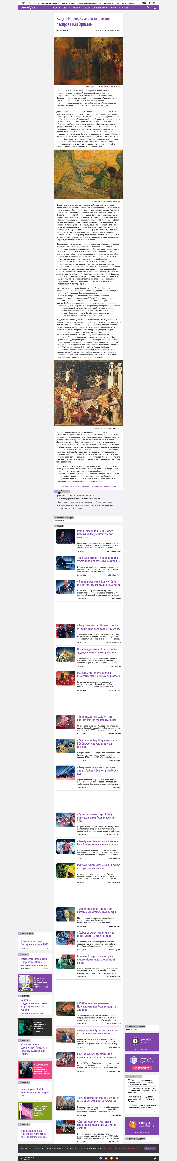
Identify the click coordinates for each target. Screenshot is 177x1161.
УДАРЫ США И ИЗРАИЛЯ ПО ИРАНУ (32, 1013)
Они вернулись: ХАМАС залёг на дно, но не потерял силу (35, 1092)
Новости (55, 7)
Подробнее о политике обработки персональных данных (121, 1148)
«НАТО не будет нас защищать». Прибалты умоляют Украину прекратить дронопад (97, 1006)
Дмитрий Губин (115, 734)
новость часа (27, 933)
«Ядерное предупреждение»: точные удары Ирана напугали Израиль (34, 1004)
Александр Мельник (113, 977)
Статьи (66, 7)
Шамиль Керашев (114, 858)
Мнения (77, 7)
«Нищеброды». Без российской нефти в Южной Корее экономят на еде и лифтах (97, 842)
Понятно (150, 1148)
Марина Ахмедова (114, 551)
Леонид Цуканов (114, 575)
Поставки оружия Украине (115, 3)
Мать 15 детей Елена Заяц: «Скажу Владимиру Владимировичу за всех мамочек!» (95, 534)
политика (26, 996)
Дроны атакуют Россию (48, 3)
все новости (25, 948)
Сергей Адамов (115, 950)
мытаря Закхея (98, 259)
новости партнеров (65, 517)
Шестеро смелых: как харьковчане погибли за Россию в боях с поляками (96, 1055)
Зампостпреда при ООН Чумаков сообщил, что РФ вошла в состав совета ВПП (42, 1110)
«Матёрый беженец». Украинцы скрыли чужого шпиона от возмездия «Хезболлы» (98, 559)
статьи (60, 526)
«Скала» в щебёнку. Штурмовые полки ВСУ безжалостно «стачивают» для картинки (97, 743)
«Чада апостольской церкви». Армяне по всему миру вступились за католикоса (98, 1099)
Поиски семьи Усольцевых (89, 3)
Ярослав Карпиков (114, 1071)
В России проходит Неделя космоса (70, 508)
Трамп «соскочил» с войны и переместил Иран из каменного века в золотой (35, 962)
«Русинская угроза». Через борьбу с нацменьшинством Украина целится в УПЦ (96, 817)
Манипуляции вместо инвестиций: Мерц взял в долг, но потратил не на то (34, 1133)
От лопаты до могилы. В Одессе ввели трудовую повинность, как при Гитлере (97, 650)
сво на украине (135, 1076)
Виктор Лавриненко (113, 642)
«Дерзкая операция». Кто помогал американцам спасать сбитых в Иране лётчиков (96, 1124)
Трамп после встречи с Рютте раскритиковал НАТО (34, 942)
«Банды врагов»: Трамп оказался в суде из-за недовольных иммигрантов (97, 1031)
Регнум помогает (119, 7)
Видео (87, 7)
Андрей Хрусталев (114, 835)
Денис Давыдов (115, 761)
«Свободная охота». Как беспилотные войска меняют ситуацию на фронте (96, 934)
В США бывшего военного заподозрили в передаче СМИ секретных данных (42, 1069)
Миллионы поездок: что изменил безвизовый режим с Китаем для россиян (98, 674)
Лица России (100, 7)
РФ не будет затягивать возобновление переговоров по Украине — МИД (41, 982)
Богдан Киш (116, 788)
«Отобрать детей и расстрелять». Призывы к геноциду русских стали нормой (34, 1049)
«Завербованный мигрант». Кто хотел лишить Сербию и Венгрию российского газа (97, 770)
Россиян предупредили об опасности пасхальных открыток (41, 1026)
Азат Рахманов (115, 690)
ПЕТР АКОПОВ (25, 969)
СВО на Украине (68, 3)
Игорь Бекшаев (62, 30)
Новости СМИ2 (60, 521)
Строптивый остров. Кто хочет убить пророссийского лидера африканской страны (96, 959)
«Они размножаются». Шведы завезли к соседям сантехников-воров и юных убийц (98, 627)
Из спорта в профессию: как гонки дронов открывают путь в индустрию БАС (85, 505)
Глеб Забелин (116, 1115)
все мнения (45, 969)
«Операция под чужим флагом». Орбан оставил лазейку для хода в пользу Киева (98, 583)
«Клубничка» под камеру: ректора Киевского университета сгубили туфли (97, 910)
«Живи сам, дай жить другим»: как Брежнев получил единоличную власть (97, 718)
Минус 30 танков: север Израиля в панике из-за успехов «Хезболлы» (98, 866)
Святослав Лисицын (113, 666)
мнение (25, 954)
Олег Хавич (116, 599)
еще (155, 1112)
